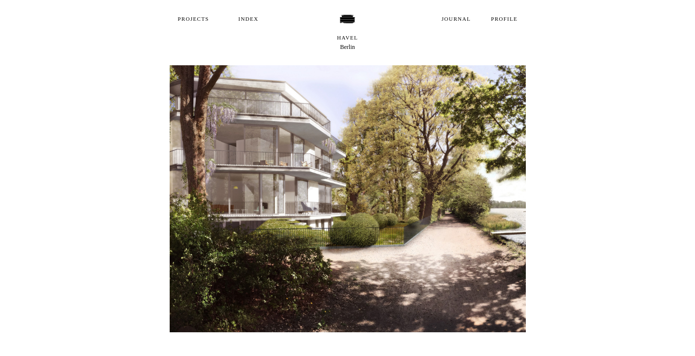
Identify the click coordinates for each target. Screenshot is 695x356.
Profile (504, 19)
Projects (193, 19)
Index (248, 19)
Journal (456, 19)
